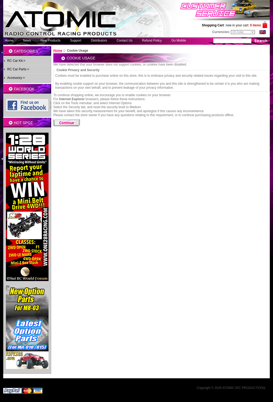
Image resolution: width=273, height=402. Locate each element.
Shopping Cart (213, 25)
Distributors (99, 40)
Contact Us (124, 40)
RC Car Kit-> (16, 61)
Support (75, 40)
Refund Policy (152, 40)
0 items (255, 25)
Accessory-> (16, 78)
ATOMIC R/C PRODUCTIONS (244, 388)
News (27, 40)
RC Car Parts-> (18, 69)
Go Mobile (178, 40)
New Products (51, 40)
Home (9, 40)
